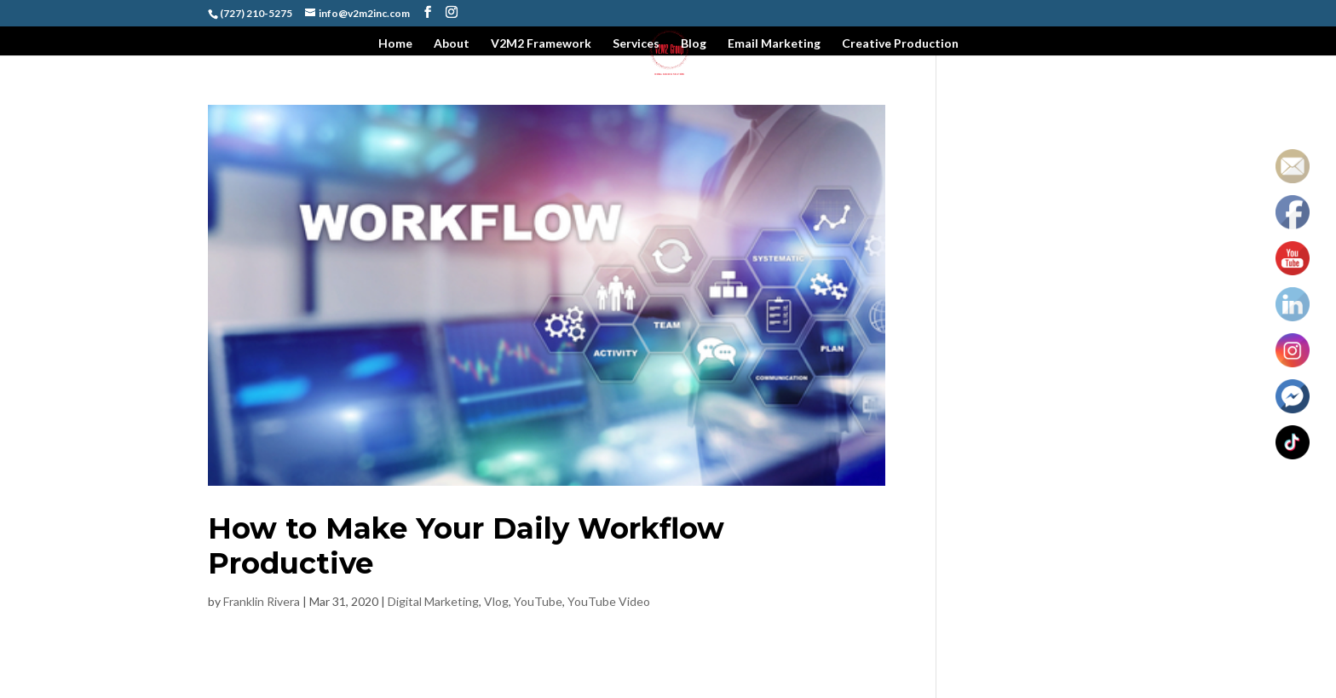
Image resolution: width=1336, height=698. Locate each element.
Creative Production (900, 43)
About (451, 43)
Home (395, 43)
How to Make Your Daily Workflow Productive (466, 546)
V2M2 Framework (541, 43)
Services (636, 43)
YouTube (538, 601)
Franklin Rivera (261, 601)
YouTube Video (608, 601)
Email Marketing (774, 43)
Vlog (496, 601)
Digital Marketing (433, 601)
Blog (693, 43)
